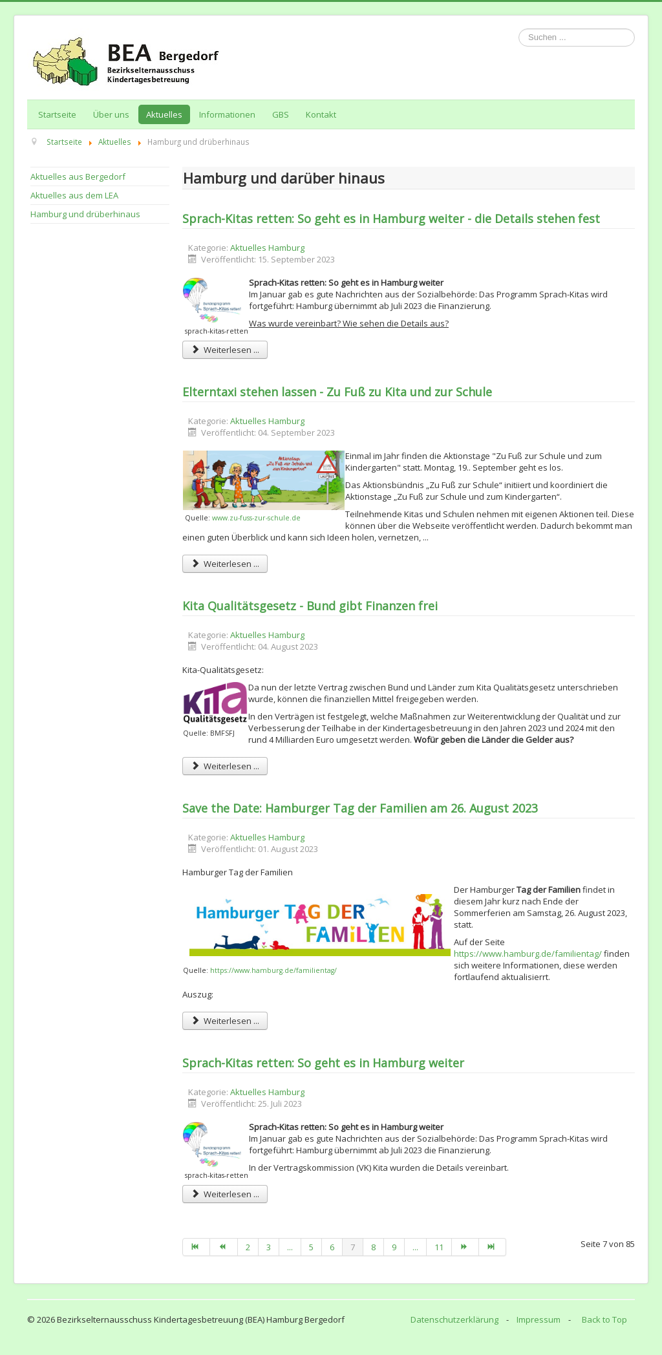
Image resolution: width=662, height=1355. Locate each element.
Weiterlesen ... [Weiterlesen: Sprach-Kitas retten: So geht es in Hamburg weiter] (225, 1194)
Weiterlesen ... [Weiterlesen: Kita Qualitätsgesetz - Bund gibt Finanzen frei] (225, 766)
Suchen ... (518, 28)
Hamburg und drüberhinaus (85, 214)
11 (438, 1247)
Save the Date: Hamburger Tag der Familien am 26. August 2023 (360, 808)
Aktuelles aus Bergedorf (77, 176)
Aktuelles (164, 114)
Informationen (227, 114)
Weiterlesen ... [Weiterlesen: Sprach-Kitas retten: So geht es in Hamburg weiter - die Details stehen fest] (225, 350)
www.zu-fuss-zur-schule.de (256, 517)
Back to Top (604, 1319)
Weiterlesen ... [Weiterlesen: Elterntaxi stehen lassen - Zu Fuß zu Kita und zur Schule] (225, 564)
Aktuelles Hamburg (267, 247)
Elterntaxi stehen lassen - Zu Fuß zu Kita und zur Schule (337, 392)
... (290, 1247)
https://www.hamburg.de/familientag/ (273, 970)
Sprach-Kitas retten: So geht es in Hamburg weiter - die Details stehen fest (391, 218)
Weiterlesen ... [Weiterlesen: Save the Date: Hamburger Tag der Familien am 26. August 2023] (225, 1021)
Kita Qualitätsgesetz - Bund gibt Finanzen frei (310, 605)
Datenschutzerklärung (454, 1319)
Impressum (539, 1319)
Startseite (57, 114)
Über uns (111, 114)
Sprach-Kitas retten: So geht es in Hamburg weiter (323, 1063)
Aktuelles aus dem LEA (74, 195)
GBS (280, 114)
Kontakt (321, 114)
